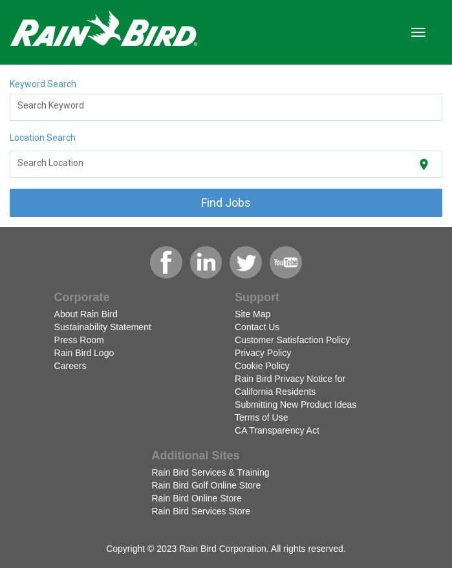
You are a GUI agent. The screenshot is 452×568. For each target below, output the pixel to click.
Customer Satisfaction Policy (292, 340)
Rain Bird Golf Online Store (206, 485)
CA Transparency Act (277, 430)
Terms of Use (261, 417)
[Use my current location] (424, 164)
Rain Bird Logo (84, 353)
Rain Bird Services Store (200, 511)
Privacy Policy (263, 353)
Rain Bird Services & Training (210, 472)
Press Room (79, 340)
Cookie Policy (262, 366)
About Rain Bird (86, 314)
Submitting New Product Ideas (295, 404)
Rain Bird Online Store (196, 498)
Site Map (252, 314)
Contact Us (257, 327)
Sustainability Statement (102, 327)
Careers (70, 366)
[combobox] (226, 107)
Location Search (43, 137)
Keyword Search (43, 84)
